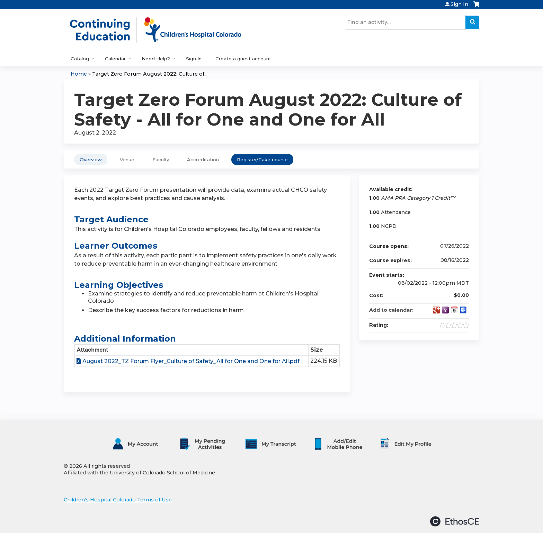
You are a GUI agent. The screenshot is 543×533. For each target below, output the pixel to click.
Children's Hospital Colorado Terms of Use (118, 500)
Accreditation (203, 159)
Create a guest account (243, 58)
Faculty (160, 159)
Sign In (459, 4)
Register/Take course (262, 159)
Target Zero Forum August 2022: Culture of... (149, 74)
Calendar (115, 58)
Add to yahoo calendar (445, 310)
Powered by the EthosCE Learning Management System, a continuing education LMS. (454, 521)
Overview (91, 159)
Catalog (80, 58)
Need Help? (156, 58)
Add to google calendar (436, 310)
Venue (127, 159)
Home (79, 74)
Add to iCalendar (454, 309)
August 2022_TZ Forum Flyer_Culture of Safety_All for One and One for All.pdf (191, 361)
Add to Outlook (463, 310)
